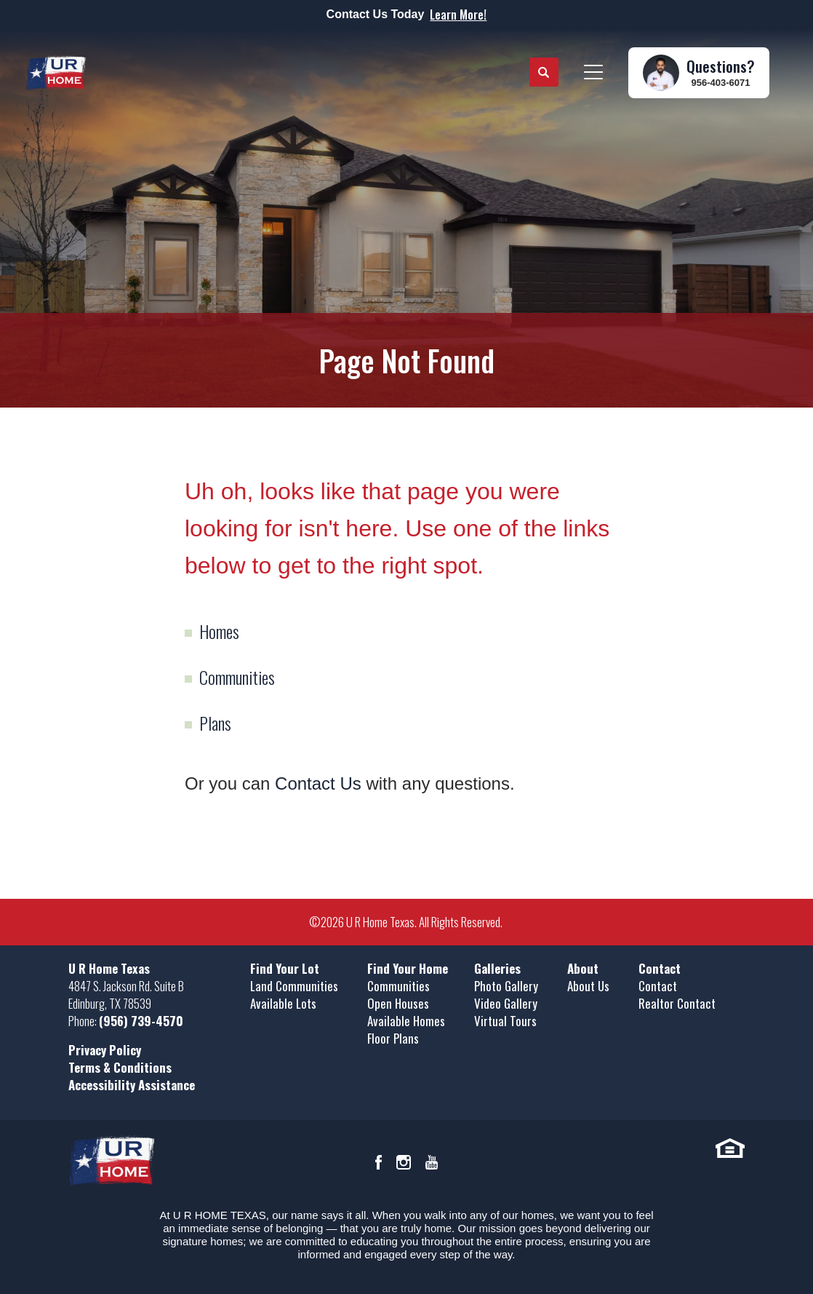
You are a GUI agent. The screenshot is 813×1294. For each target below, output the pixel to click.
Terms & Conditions (120, 1067)
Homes (219, 631)
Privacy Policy (104, 1050)
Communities (237, 677)
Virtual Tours (505, 1021)
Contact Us (318, 783)
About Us (588, 986)
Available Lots (283, 1003)
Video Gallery (505, 1003)
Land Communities (294, 986)
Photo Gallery (506, 986)
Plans (215, 723)
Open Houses (398, 1003)
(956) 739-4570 (141, 1021)
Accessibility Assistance (131, 1085)
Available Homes (406, 1021)
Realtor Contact (677, 1003)
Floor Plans (393, 1038)
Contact (657, 986)
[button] (543, 72)
